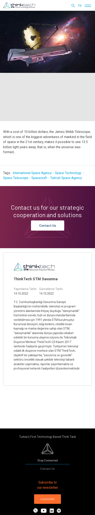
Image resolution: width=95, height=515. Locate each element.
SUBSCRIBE (47, 499)
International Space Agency (32, 173)
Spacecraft (39, 178)
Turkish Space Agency (66, 178)
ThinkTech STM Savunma (36, 279)
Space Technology (68, 173)
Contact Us (47, 225)
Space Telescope (15, 178)
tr (80, 5)
